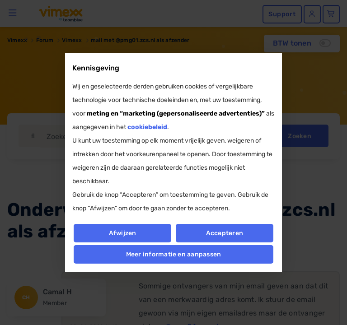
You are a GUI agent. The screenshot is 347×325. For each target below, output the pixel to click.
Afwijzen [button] (122, 233)
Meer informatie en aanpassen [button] (173, 254)
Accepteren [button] (224, 233)
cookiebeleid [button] (147, 127)
